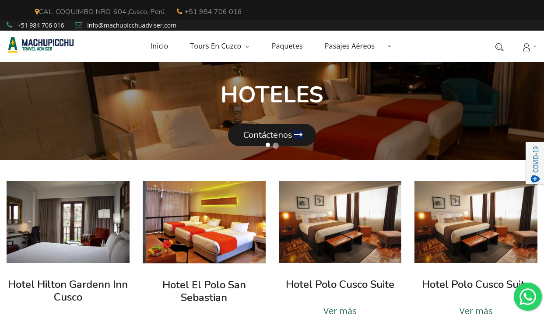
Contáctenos (272, 135)
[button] (389, 46)
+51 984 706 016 (209, 12)
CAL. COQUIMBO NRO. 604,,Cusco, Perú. (100, 12)
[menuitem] (164, 46)
